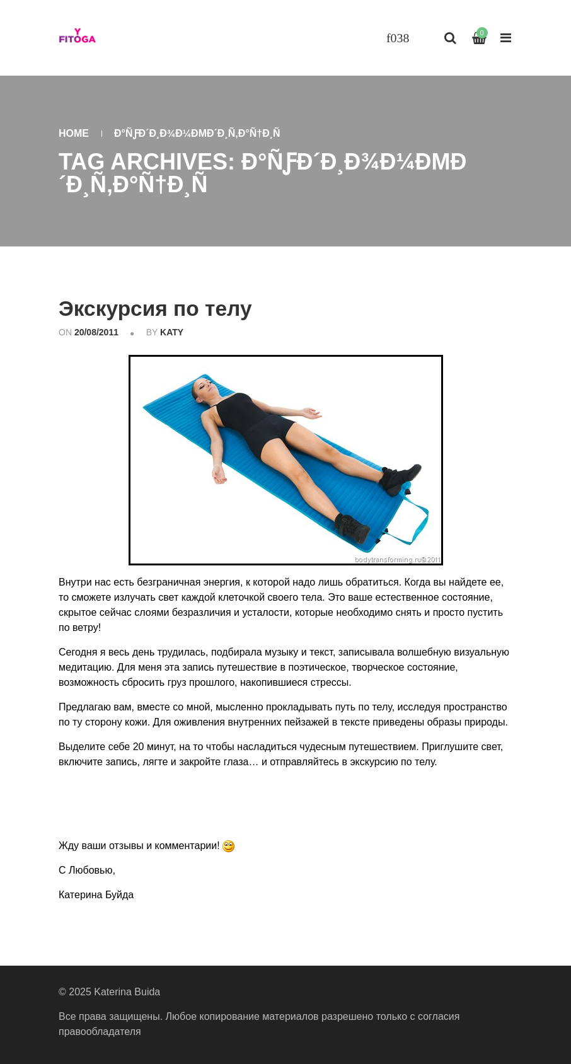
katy (171, 332)
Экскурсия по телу (157, 308)
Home (74, 133)
